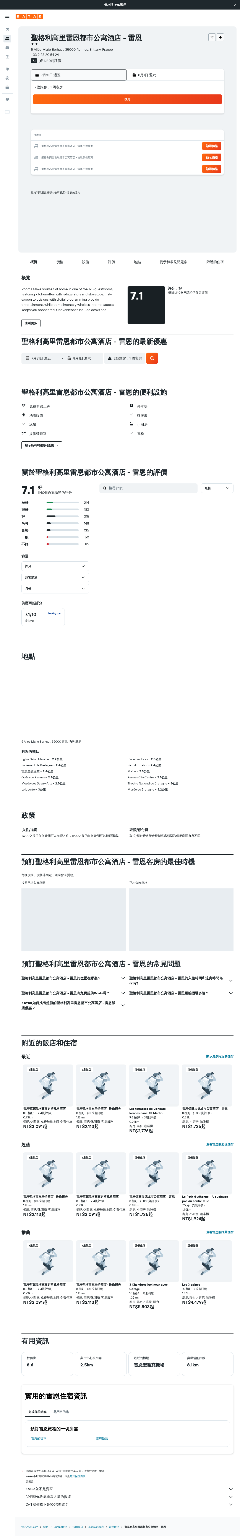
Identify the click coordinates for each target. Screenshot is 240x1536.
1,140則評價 (52, 60)
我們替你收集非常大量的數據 (130, 1496)
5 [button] (51, 125)
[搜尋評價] (152, 488)
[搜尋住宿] (7, 38)
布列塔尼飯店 (96, 1526)
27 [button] (61, 157)
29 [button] (82, 157)
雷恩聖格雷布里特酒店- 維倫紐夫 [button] (98, 1109)
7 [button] (71, 125)
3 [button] (103, 115)
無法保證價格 (77, 1476)
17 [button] (102, 136)
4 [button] (113, 115)
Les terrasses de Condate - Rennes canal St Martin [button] (148, 1111)
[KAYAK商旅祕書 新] (7, 87)
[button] (235, 5)
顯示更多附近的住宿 (220, 1056)
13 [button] (61, 136)
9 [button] (92, 125)
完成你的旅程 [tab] (37, 1412)
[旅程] (7, 99)
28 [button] (71, 157)
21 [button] (71, 146)
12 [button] (50, 136)
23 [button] (92, 146)
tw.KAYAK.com (29, 1526)
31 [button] (102, 157)
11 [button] (113, 125)
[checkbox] (43, 617)
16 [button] (92, 136)
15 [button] (81, 136)
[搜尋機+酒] (7, 56)
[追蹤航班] (7, 78)
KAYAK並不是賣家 (130, 1489)
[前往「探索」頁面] (7, 69)
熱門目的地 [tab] (61, 1412)
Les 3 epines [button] (191, 1284)
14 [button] (71, 136)
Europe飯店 (60, 1526)
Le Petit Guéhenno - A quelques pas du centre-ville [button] (205, 1199)
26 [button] (50, 157)
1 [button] (81, 115)
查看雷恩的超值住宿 (220, 1144)
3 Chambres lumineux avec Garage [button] (148, 1287)
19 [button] (50, 146)
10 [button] (102, 125)
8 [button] (82, 125)
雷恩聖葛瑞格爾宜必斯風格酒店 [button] (44, 1109)
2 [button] (92, 115)
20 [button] (61, 146)
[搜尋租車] (7, 47)
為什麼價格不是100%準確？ (130, 1504)
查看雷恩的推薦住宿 (220, 1232)
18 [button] (113, 136)
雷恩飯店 (102, 1438)
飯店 (46, 1526)
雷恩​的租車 (38, 1438)
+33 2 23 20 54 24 (45, 54)
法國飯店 (78, 1526)
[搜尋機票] (7, 29)
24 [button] (102, 146)
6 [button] (61, 125)
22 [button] (82, 146)
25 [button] (113, 146)
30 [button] (92, 157)
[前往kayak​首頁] (29, 16)
